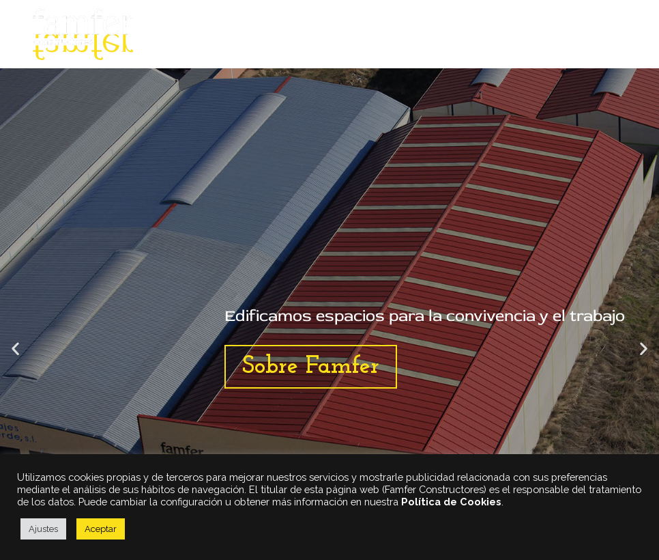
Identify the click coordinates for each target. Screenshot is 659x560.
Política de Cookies (451, 501)
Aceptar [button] (101, 529)
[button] (15, 348)
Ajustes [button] (43, 529)
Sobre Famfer (310, 366)
